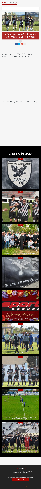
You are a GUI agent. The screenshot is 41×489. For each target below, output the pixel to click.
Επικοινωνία (21, 479)
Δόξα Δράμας (20, 46)
